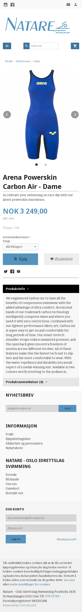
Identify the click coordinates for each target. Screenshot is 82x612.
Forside (8, 61)
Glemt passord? (66, 539)
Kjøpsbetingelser (18, 439)
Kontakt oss (14, 493)
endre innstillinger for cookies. (30, 584)
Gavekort (12, 488)
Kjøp (20, 259)
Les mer (69, 580)
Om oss (11, 484)
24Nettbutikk (28, 605)
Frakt (10, 434)
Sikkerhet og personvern (24, 443)
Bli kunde (12, 479)
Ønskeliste (61, 259)
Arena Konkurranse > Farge (16, 239)
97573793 (52, 596)
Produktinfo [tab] (15, 289)
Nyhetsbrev (14, 448)
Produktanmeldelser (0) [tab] (24, 382)
